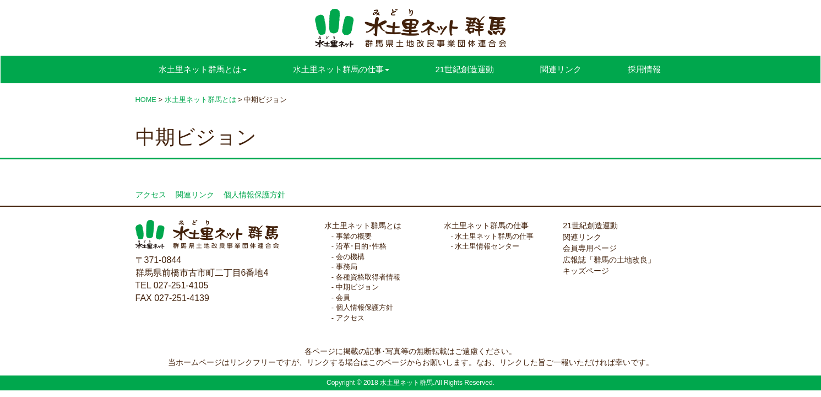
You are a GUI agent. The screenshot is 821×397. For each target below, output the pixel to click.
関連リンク (560, 69)
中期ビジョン (357, 287)
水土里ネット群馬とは (362, 225)
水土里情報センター (487, 246)
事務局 (346, 266)
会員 (343, 297)
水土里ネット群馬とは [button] (203, 69)
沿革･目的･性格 (361, 246)
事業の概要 (354, 236)
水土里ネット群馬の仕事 (486, 225)
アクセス (150, 195)
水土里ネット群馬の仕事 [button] (341, 69)
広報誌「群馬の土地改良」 (609, 259)
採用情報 (644, 69)
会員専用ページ (590, 248)
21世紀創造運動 (465, 69)
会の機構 (350, 257)
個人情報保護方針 (254, 195)
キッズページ (586, 270)
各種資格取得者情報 (368, 277)
